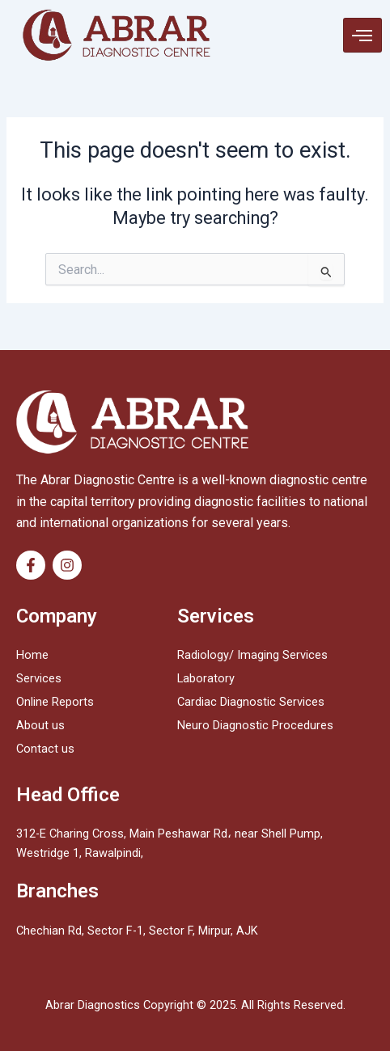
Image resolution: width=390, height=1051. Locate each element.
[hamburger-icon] (362, 35)
